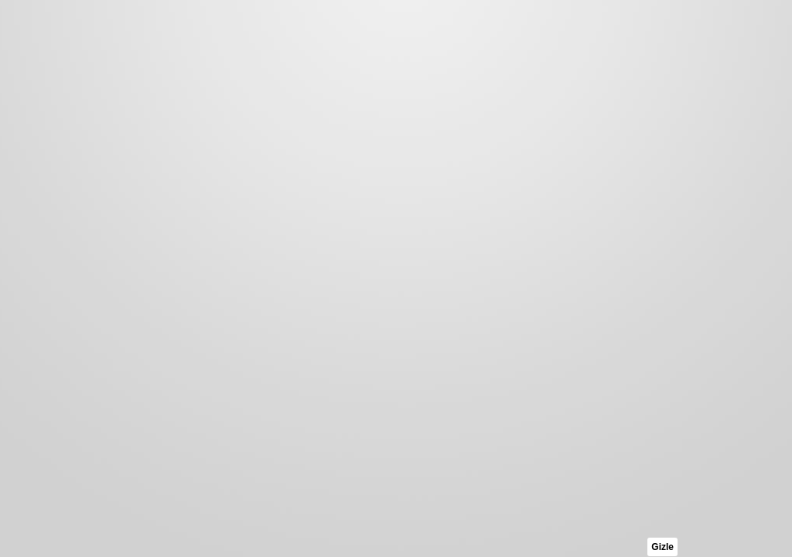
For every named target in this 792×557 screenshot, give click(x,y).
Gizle (662, 547)
